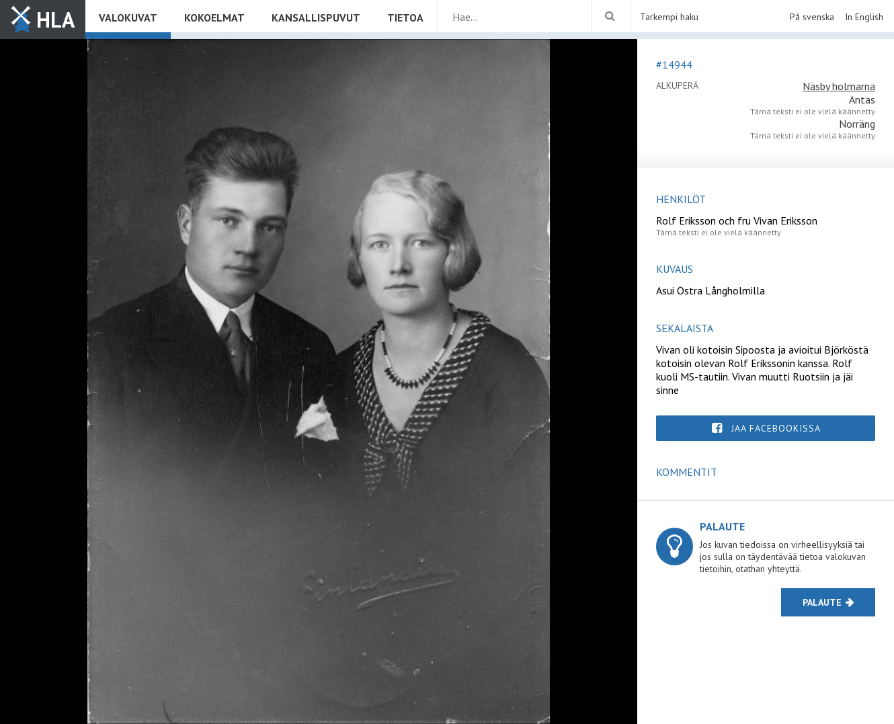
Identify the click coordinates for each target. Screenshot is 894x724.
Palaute (822, 602)
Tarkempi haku (669, 17)
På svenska (812, 17)
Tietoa (405, 17)
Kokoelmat (214, 17)
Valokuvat (128, 17)
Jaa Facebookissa (776, 428)
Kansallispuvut (316, 17)
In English (864, 17)
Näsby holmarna (839, 86)
